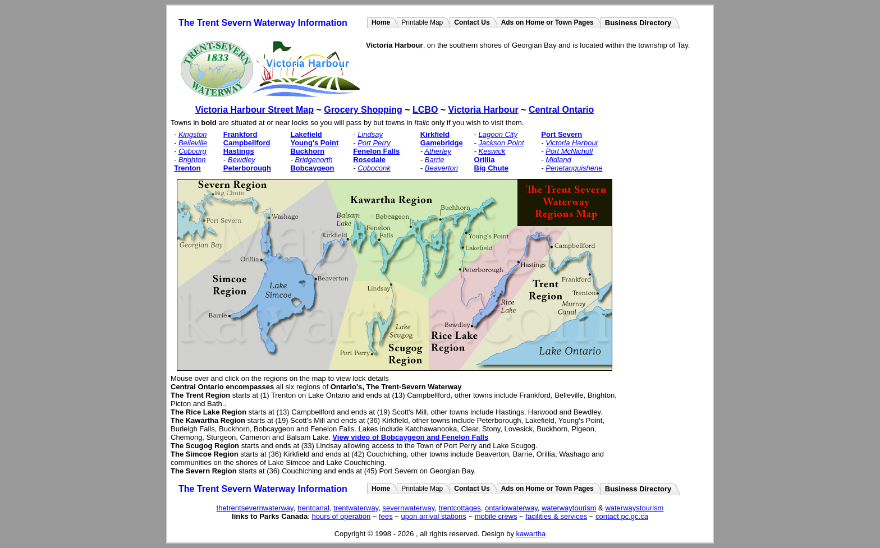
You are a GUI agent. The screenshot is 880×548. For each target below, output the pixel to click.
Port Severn (561, 134)
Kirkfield (435, 134)
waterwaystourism (634, 508)
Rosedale (369, 159)
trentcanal (313, 508)
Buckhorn (307, 151)
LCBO (425, 109)
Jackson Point (501, 143)
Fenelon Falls (376, 151)
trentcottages (460, 508)
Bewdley (241, 159)
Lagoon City (498, 134)
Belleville (192, 143)
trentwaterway (355, 508)
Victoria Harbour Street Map (254, 109)
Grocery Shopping (363, 109)
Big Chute (491, 168)
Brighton (191, 159)
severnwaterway (408, 508)
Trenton (187, 168)
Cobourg (192, 151)
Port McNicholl (569, 151)
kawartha (531, 533)
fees (386, 516)
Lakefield (306, 134)
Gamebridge (441, 143)
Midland (558, 159)
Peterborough (247, 168)
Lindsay (370, 134)
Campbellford (247, 143)
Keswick (492, 151)
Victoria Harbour (483, 109)
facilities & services (556, 516)
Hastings (238, 151)
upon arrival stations (433, 516)
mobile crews (496, 516)
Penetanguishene (574, 168)
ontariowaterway (511, 508)
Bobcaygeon (312, 168)
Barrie (434, 159)
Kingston (192, 134)
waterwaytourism (569, 508)
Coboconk (374, 168)
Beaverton (441, 168)
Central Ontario (561, 109)
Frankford (240, 134)
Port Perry (374, 143)
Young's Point (314, 143)
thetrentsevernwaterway (255, 508)
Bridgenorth (313, 159)
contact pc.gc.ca (621, 516)
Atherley (437, 151)
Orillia (484, 159)
